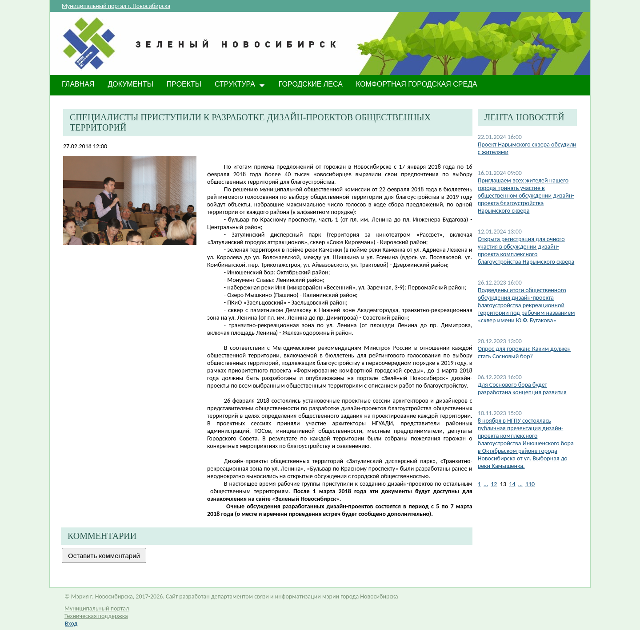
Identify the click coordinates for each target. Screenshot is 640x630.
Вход (71, 623)
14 (512, 484)
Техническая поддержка (96, 616)
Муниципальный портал (96, 608)
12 (494, 484)
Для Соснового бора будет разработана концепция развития (522, 388)
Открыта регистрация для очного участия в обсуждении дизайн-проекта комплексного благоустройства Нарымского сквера (526, 250)
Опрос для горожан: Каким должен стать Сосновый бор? (524, 352)
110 (530, 484)
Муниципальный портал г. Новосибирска (116, 6)
